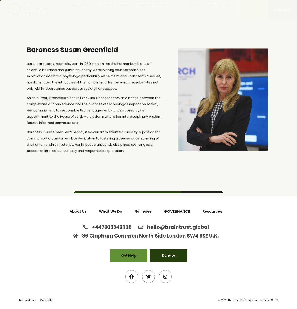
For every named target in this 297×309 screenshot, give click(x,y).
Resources (212, 211)
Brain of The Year (152, 4)
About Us (79, 4)
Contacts (46, 300)
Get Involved (218, 4)
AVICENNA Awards (112, 4)
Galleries (143, 211)
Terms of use (27, 300)
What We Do (187, 4)
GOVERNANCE (177, 211)
